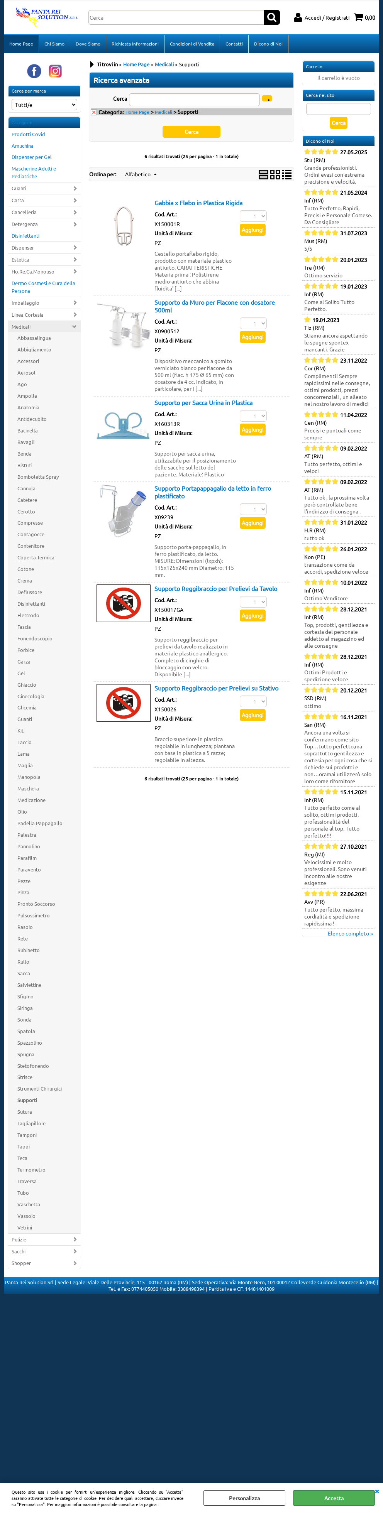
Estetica (20, 259)
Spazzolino (29, 1042)
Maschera (28, 788)
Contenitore (30, 545)
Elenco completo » (350, 933)
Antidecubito (32, 418)
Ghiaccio (26, 684)
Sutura (24, 1111)
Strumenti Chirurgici (39, 1088)
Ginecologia (30, 696)
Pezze (24, 881)
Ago (22, 384)
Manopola (29, 776)
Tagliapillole (31, 1123)
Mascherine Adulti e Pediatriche (34, 172)
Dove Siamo (88, 44)
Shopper (21, 1263)
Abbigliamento (34, 349)
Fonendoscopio (35, 638)
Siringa (25, 1008)
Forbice (25, 650)
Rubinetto (28, 950)
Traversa (27, 1181)
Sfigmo (25, 996)
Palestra (26, 834)
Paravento (29, 869)
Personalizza (244, 1497)
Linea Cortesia (28, 314)
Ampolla (27, 395)
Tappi (23, 1146)
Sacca (23, 973)
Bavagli (25, 442)
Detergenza (25, 224)
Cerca (120, 98)
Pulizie (19, 1239)
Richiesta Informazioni (135, 44)
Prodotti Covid (28, 134)
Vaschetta (28, 1204)
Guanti (19, 188)
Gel (21, 673)
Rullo (23, 961)
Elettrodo (28, 615)
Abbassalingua (34, 337)
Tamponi (27, 1134)
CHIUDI (377, 1490)
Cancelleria (24, 212)
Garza (24, 661)
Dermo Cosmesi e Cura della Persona (43, 287)
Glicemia (27, 707)
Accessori (28, 361)
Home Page (21, 44)
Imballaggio (25, 302)
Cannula (26, 488)
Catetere (27, 499)
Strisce (24, 1077)
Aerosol (26, 372)
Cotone (25, 569)
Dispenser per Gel (32, 157)
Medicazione (31, 800)
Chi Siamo (54, 44)
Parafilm (27, 857)
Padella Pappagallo (40, 823)
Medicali (21, 326)
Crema (24, 580)
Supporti (27, 1100)
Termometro (31, 1169)
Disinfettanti (25, 235)
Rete (22, 938)
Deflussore (29, 592)
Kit (20, 730)
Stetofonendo (33, 1065)
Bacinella (27, 430)
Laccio (24, 742)
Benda (24, 453)
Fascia (24, 626)
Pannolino (28, 846)
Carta (18, 200)
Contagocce (30, 534)
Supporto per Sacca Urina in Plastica (203, 402)
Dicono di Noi (268, 44)
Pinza (23, 892)
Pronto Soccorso (36, 903)
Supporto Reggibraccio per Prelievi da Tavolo (215, 588)
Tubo (23, 1192)
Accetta (334, 1497)
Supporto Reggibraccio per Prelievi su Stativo (216, 688)
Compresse (30, 522)
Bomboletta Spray (38, 476)
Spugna (25, 1054)
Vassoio (26, 1215)
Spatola (26, 1031)
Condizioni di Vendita (192, 44)
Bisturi (24, 465)
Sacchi (18, 1251)
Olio (22, 811)
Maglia (25, 765)
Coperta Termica (35, 557)
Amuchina (23, 145)
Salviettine (29, 984)
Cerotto (26, 511)
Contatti (234, 44)
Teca (22, 1158)
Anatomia (28, 407)
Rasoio (25, 927)
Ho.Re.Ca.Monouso (33, 271)
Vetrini (24, 1227)
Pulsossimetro (33, 915)
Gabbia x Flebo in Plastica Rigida (198, 202)
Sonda (24, 1019)
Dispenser (23, 247)
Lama (23, 753)
